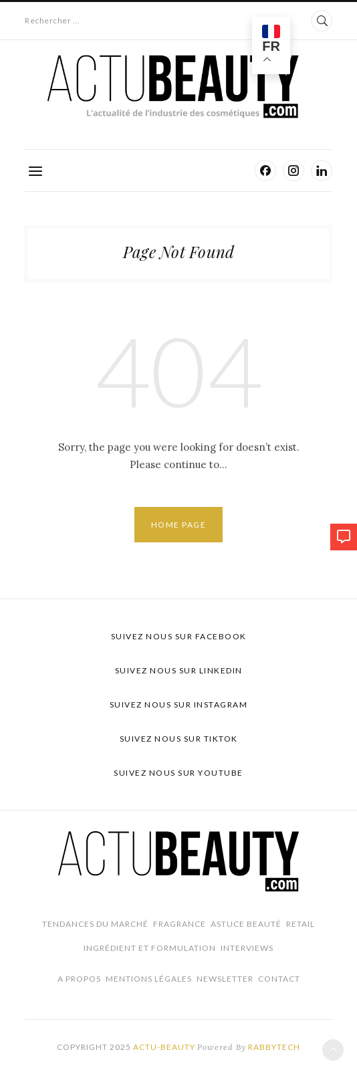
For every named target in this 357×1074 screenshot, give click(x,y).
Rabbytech (274, 1047)
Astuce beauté (246, 924)
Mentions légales (149, 979)
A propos (79, 979)
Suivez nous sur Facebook (179, 636)
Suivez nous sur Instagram (179, 705)
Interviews (247, 948)
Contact (279, 979)
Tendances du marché (95, 924)
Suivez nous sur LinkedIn (179, 670)
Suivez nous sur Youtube (178, 773)
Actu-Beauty (164, 1047)
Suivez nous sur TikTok (179, 739)
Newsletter (225, 979)
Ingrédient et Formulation (150, 948)
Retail (300, 924)
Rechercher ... (52, 20)
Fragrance (179, 924)
